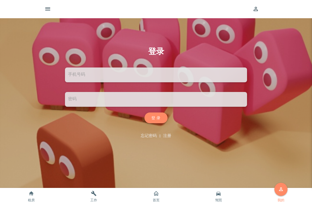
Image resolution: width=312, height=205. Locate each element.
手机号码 (76, 74)
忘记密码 (149, 135)
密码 (72, 99)
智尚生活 (165, 9)
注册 (167, 135)
